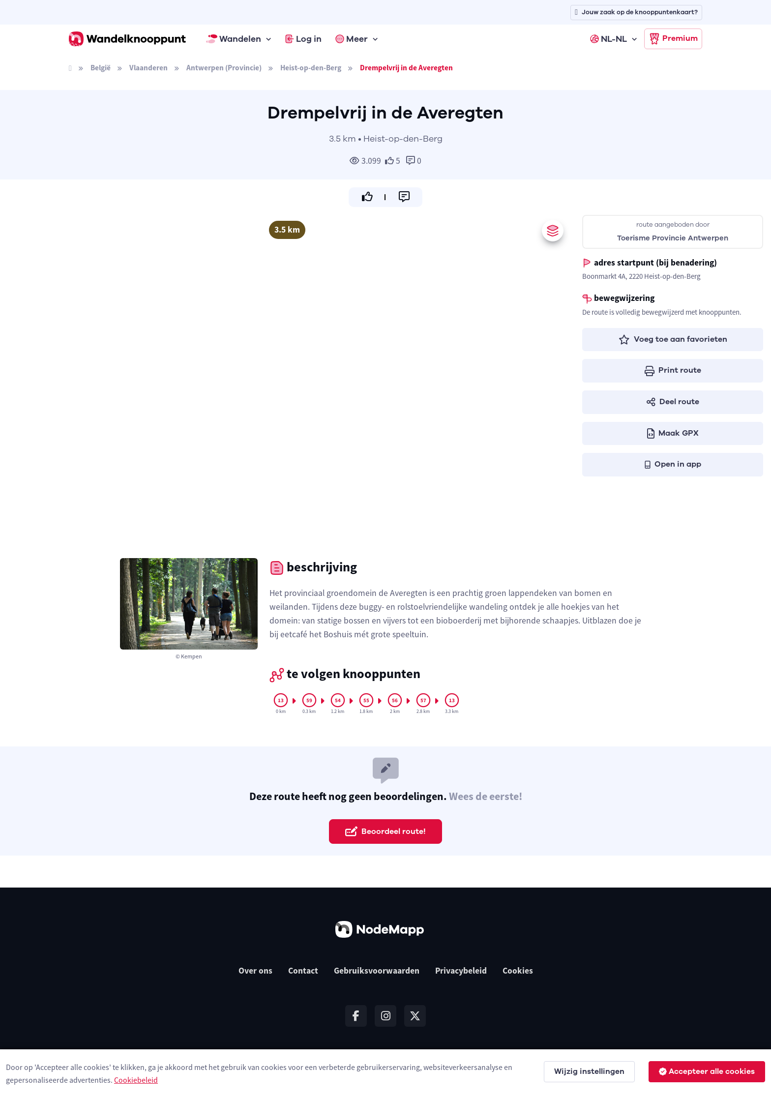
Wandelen (233, 39)
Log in (303, 39)
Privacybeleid (461, 970)
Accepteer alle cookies (707, 1071)
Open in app (673, 464)
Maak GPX (673, 433)
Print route (673, 370)
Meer (351, 39)
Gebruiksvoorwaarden (376, 970)
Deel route (673, 401)
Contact (303, 970)
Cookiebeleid (136, 1080)
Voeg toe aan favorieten (673, 339)
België (100, 67)
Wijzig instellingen (589, 1071)
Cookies (518, 970)
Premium (673, 39)
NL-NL (608, 39)
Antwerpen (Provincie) (224, 67)
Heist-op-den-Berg (310, 67)
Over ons (255, 970)
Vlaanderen (148, 67)
